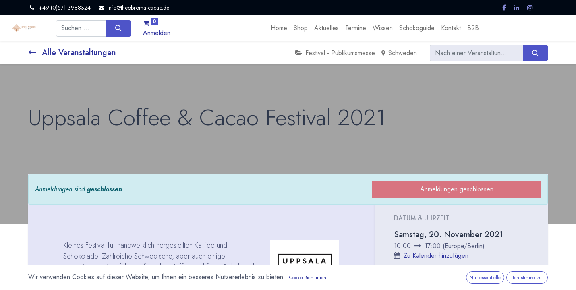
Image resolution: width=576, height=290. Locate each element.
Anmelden (156, 32)
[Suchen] (118, 28)
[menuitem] (278, 28)
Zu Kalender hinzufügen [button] (436, 255)
